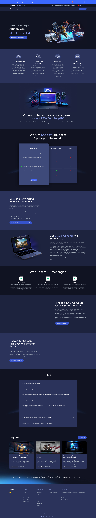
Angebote (22, 9)
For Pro (23, 5)
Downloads (39, 496)
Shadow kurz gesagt (31, 9)
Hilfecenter (39, 492)
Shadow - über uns (53, 492)
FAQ (38, 501)
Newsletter (39, 503)
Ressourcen (53, 9)
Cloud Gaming (13, 9)
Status (38, 505)
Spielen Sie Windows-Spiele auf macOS (20, 222)
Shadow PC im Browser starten (56, 5)
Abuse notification (65, 499)
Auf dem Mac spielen (43, 9)
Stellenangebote (52, 494)
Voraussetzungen (40, 499)
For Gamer (19, 5)
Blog (38, 494)
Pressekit (39, 497)
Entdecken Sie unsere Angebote (18, 37)
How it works (26, 494)
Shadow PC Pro (26, 499)
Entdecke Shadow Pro (16, 360)
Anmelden (74, 5)
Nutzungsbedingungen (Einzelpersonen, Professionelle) (73, 492)
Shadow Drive (67, 5)
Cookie (62, 497)
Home (24, 492)
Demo (76, 8)
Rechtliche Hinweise (65, 494)
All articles (82, 437)
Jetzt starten (83, 8)
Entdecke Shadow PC (62, 323)
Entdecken (33, 180)
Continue (82, 2)
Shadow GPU (26, 501)
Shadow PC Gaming (27, 497)
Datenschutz (64, 496)
